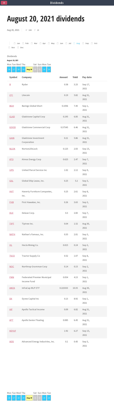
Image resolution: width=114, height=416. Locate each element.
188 (30, 30)
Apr (44, 43)
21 (35, 69)
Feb (27, 43)
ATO (11, 159)
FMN (11, 277)
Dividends (57, 3)
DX (10, 298)
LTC (11, 95)
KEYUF (12, 330)
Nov (13, 48)
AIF (11, 309)
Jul (70, 43)
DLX (11, 212)
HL (10, 245)
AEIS (11, 341)
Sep (87, 43)
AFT (11, 320)
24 (49, 69)
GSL (11, 180)
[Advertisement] (57, 373)
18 (18, 69)
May (53, 43)
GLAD (12, 116)
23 (38, 30)
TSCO (12, 255)
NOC (11, 266)
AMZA (12, 287)
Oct (95, 43)
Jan (18, 43)
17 (14, 69)
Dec (21, 48)
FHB (11, 202)
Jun (61, 43)
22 (40, 69)
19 (23, 69)
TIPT (11, 223)
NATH (12, 234)
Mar (35, 43)
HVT (11, 191)
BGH (11, 105)
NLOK (12, 148)
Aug (78, 43)
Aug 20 (29, 69)
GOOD (12, 127)
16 (9, 69)
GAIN (11, 138)
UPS (11, 170)
